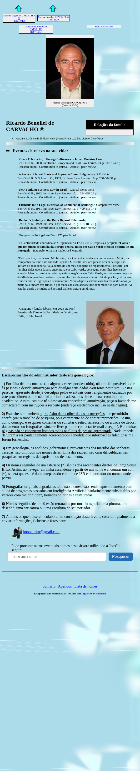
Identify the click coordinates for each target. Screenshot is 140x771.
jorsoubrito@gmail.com (35, 532)
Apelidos (65, 586)
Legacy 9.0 (87, 593)
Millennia (101, 593)
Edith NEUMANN (104, 26)
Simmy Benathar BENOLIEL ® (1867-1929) (53, 18)
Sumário (49, 586)
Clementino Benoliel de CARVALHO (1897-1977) (36, 29)
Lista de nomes (85, 586)
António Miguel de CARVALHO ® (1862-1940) (19, 18)
